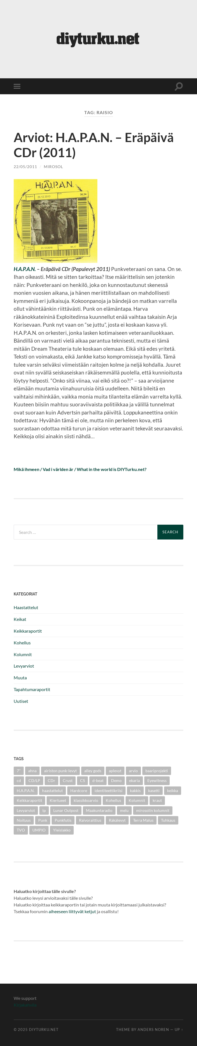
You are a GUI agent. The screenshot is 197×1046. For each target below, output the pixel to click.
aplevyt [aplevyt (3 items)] (115, 770)
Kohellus (22, 642)
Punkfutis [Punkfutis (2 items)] (63, 820)
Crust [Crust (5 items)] (68, 780)
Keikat (20, 619)
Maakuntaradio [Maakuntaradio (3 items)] (99, 810)
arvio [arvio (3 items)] (133, 770)
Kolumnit (23, 654)
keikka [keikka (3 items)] (172, 790)
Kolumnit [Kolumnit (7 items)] (137, 800)
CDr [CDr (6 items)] (51, 780)
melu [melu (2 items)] (124, 810)
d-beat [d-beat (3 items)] (98, 780)
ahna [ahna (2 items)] (32, 770)
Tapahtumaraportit (32, 689)
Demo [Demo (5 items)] (116, 780)
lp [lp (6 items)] (44, 810)
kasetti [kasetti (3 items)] (154, 790)
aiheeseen (58, 911)
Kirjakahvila (25, 1004)
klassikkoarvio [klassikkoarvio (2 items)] (86, 800)
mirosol (53, 166)
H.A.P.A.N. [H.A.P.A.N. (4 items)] (26, 790)
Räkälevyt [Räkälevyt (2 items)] (117, 820)
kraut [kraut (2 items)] (157, 800)
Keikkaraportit (28, 630)
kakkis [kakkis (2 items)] (135, 790)
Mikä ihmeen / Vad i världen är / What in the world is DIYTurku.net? (80, 469)
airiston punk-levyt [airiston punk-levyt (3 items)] (60, 770)
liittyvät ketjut (82, 911)
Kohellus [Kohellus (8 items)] (113, 800)
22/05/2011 (25, 166)
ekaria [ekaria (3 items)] (134, 780)
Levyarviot (24, 665)
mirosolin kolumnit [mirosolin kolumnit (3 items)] (152, 810)
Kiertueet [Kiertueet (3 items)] (58, 800)
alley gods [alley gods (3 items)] (92, 770)
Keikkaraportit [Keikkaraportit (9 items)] (29, 800)
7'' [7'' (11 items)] (19, 770)
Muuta (20, 677)
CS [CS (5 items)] (82, 780)
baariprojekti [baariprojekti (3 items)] (156, 770)
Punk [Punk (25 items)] (42, 820)
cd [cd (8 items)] (19, 780)
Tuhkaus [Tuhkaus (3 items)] (168, 820)
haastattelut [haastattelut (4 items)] (52, 790)
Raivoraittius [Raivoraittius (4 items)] (90, 820)
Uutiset (21, 701)
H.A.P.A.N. (25, 269)
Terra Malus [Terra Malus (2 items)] (143, 820)
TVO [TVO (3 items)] (21, 830)
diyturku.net (44, 1029)
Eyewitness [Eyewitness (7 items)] (157, 780)
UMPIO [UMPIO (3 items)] (38, 830)
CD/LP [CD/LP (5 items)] (34, 780)
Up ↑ (179, 1029)
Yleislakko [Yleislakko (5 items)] (62, 830)
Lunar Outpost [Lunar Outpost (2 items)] (65, 810)
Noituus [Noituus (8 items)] (24, 820)
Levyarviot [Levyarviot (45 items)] (26, 810)
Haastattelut (26, 607)
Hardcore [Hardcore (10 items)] (78, 790)
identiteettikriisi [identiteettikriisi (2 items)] (108, 790)
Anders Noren (153, 1029)
